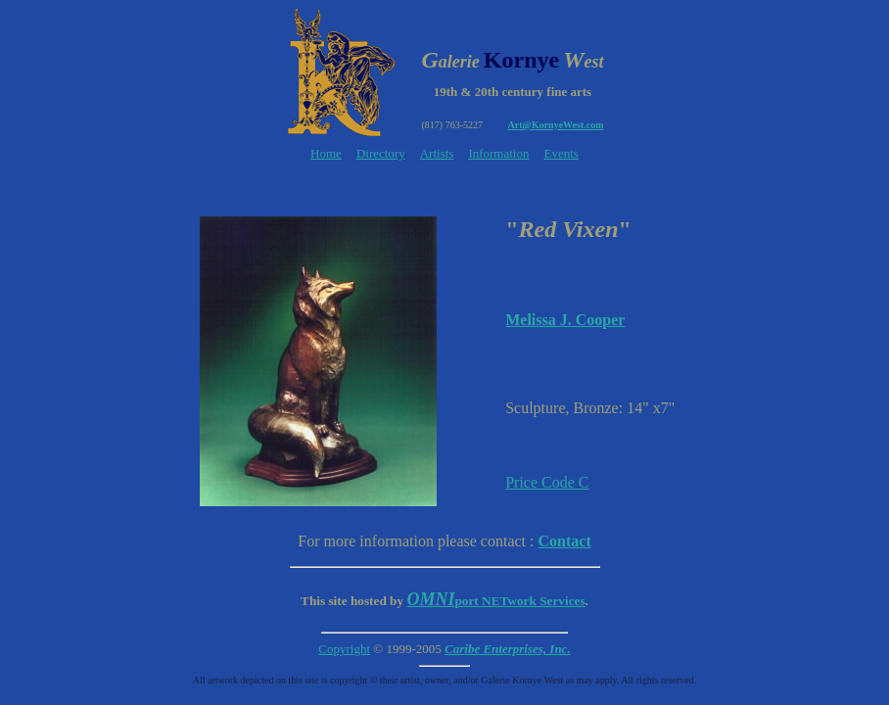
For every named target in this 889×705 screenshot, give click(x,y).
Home (326, 153)
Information (498, 153)
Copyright (344, 648)
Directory (380, 153)
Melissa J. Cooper (565, 319)
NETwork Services (495, 600)
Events (560, 153)
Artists (437, 153)
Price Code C (546, 482)
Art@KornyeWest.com (556, 124)
